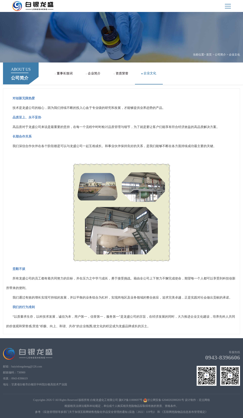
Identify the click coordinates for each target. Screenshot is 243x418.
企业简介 (93, 73)
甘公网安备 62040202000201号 (163, 399)
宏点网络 (204, 399)
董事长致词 (64, 73)
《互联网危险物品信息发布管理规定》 (184, 411)
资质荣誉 (121, 73)
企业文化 (234, 54)
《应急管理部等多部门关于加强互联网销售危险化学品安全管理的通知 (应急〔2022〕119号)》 (98, 411)
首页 (209, 54)
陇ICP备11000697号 (130, 399)
